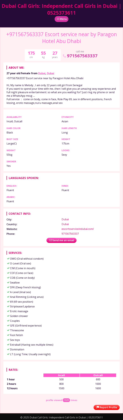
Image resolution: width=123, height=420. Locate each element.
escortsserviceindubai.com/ (78, 229)
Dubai (42, 73)
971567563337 (80, 56)
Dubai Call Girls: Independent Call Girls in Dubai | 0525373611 (61, 9)
